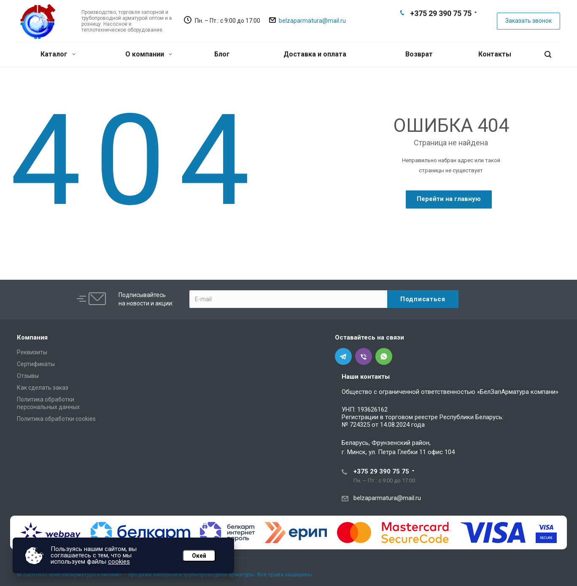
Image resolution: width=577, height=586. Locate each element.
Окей (199, 555)
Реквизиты (32, 352)
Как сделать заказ (42, 387)
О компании (148, 54)
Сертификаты (36, 364)
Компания (32, 337)
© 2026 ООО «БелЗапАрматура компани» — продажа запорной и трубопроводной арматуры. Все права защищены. (165, 574)
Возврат (419, 54)
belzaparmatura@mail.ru (312, 20)
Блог (222, 54)
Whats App (454, 28)
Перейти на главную (449, 199)
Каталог (57, 54)
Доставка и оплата (314, 54)
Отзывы (28, 375)
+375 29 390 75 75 (441, 13)
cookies (119, 561)
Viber (440, 28)
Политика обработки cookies (56, 418)
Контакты (494, 54)
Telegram (427, 28)
